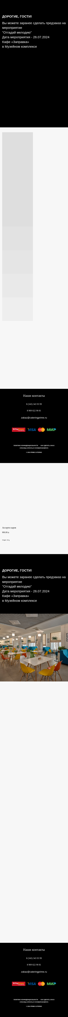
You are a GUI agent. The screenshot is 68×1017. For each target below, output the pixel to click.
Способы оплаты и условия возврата (34, 448)
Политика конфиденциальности (26, 445)
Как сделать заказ (47, 445)
